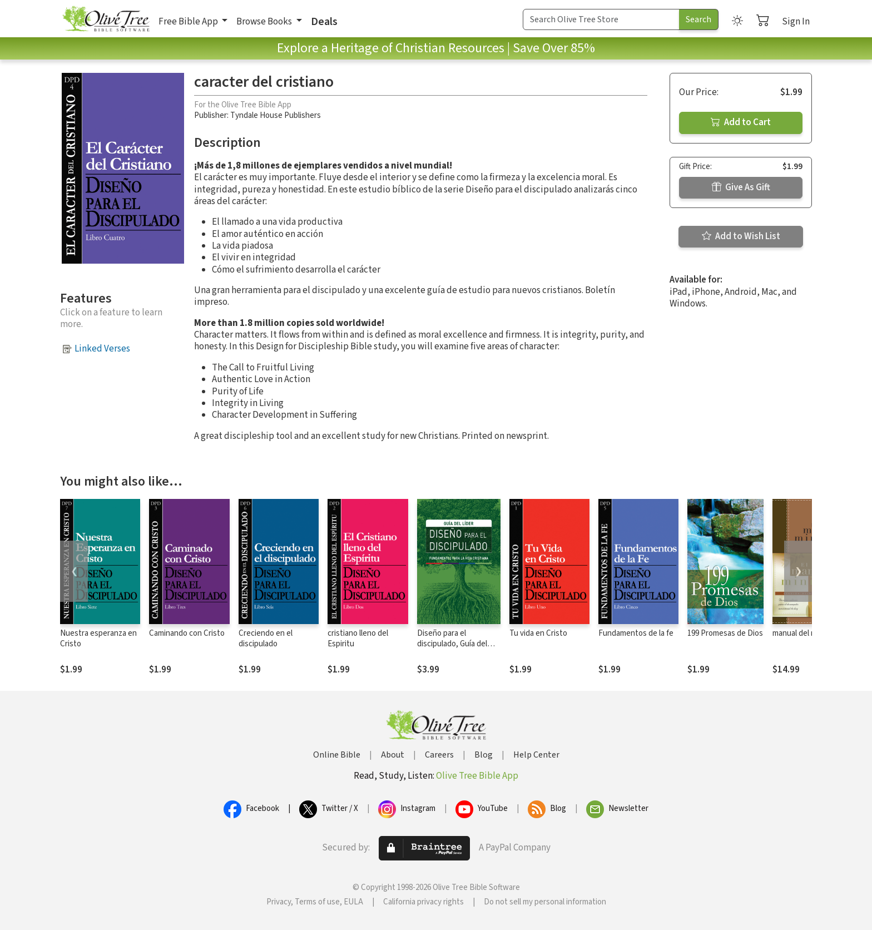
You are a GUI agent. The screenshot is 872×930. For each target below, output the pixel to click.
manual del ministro (805, 633)
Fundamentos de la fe (635, 633)
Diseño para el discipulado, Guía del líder (452, 643)
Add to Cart (741, 122)
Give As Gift (741, 187)
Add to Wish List (741, 236)
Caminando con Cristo (187, 633)
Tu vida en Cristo (538, 633)
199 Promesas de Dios (725, 633)
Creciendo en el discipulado (266, 638)
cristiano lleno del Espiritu (358, 638)
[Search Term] (601, 19)
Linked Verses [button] (102, 348)
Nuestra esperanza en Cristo (98, 638)
